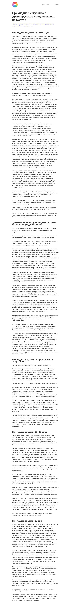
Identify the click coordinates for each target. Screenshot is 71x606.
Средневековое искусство (26, 24)
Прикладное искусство (26, 26)
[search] (48, 4)
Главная (14, 24)
